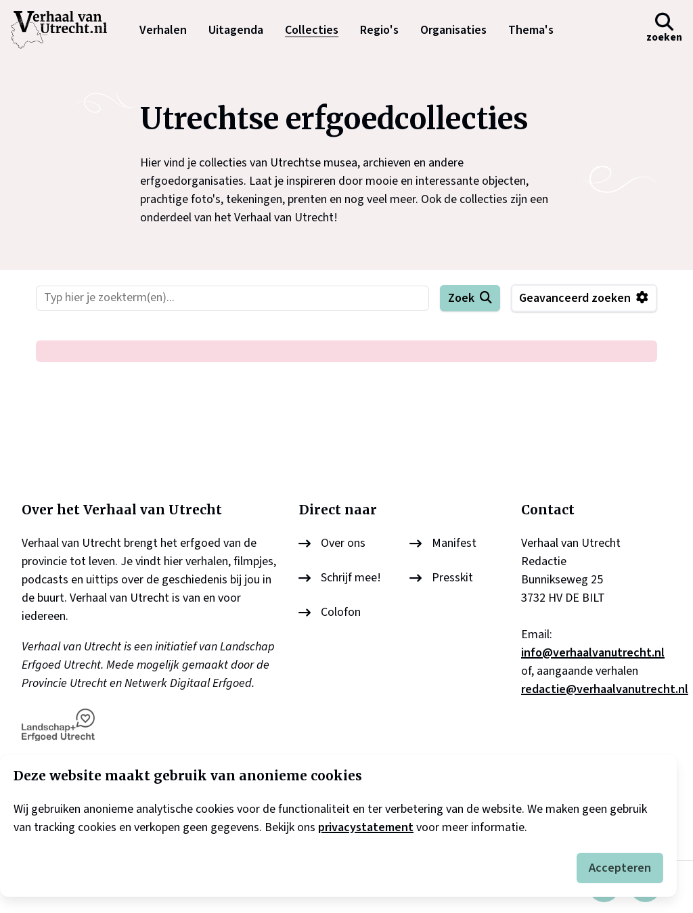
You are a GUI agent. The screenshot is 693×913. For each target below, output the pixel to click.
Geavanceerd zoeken (575, 298)
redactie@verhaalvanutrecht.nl (604, 689)
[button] (664, 30)
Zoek (461, 298)
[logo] (66, 29)
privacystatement (365, 827)
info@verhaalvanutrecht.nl (593, 652)
